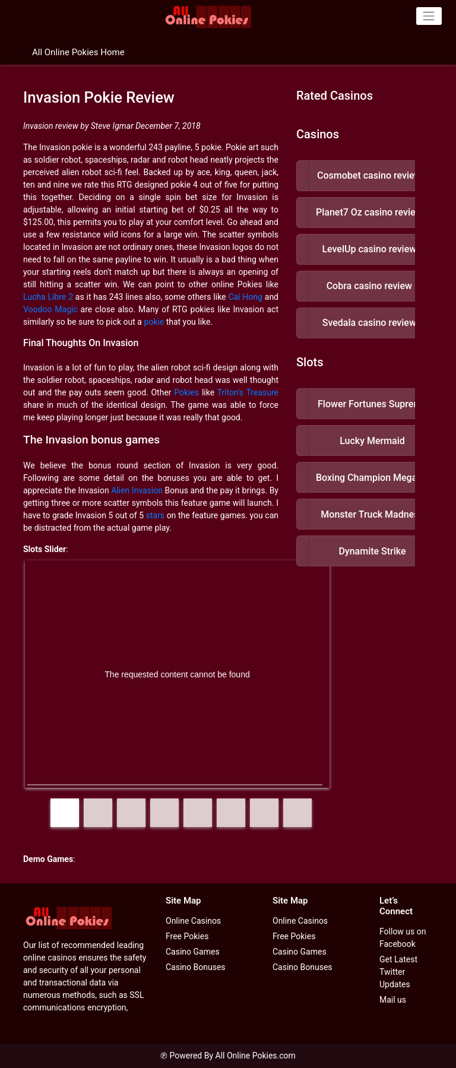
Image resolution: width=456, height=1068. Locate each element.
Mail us (392, 999)
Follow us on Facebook (402, 938)
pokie (154, 322)
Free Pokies (187, 936)
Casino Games (193, 951)
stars (155, 515)
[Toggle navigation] (429, 16)
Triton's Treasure (247, 392)
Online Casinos (193, 921)
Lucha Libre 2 (48, 297)
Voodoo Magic (50, 309)
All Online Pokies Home (78, 52)
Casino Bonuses (196, 967)
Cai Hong (245, 297)
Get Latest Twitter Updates (398, 972)
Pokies (186, 392)
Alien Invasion (137, 490)
